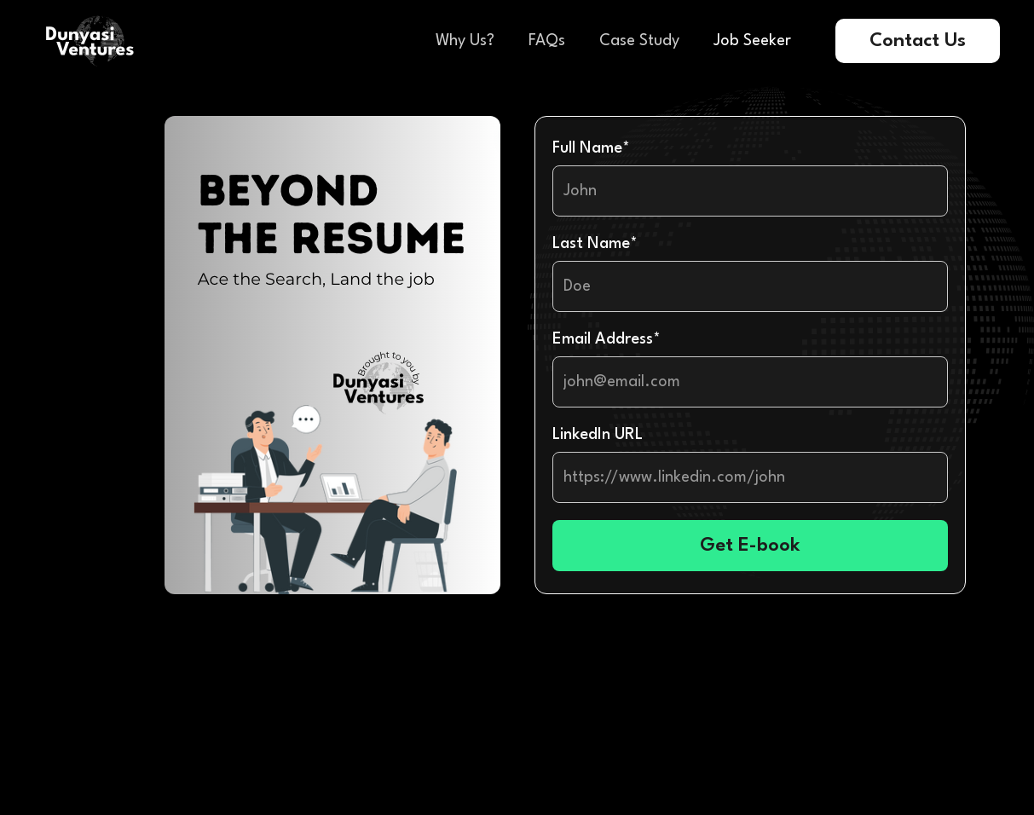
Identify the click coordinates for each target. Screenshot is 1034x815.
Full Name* (591, 148)
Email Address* (606, 339)
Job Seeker (752, 41)
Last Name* (595, 243)
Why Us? (465, 41)
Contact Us (917, 41)
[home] (90, 41)
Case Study (639, 41)
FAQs (547, 41)
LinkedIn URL (597, 434)
